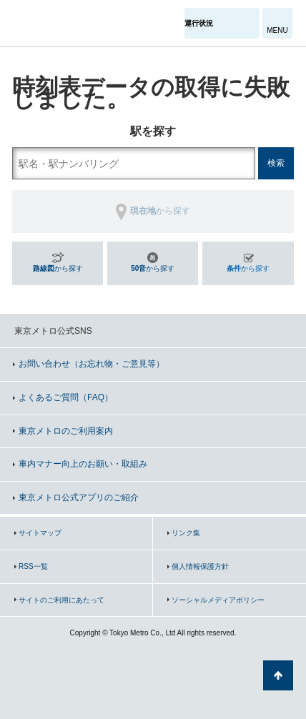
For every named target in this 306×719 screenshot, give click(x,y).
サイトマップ (40, 533)
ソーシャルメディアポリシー (218, 600)
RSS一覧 (33, 566)
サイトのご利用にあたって (61, 600)
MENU (277, 30)
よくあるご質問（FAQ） (66, 397)
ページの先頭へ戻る (278, 675)
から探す (58, 268)
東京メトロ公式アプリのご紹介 (79, 497)
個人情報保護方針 (200, 566)
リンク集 (186, 533)
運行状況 (198, 23)
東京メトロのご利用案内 (66, 431)
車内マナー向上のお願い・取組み (83, 464)
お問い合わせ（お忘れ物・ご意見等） (91, 364)
